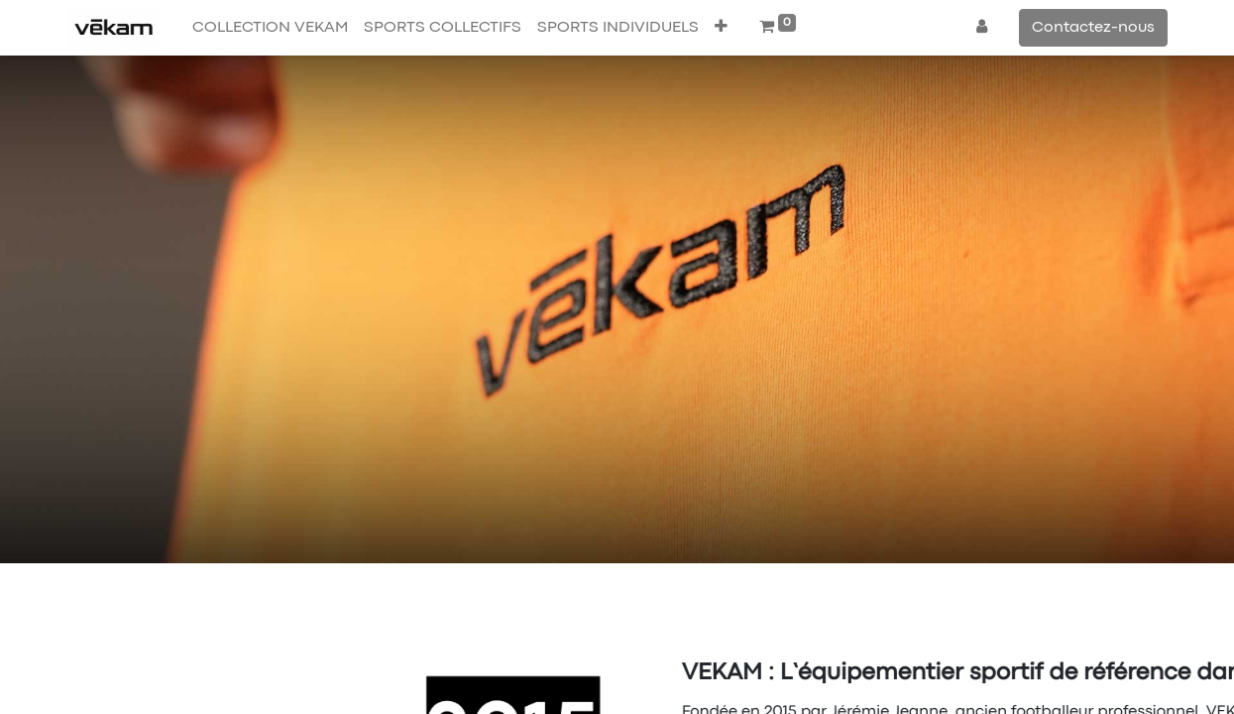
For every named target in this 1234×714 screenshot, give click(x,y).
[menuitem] (270, 28)
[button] (721, 28)
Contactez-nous (1093, 28)
